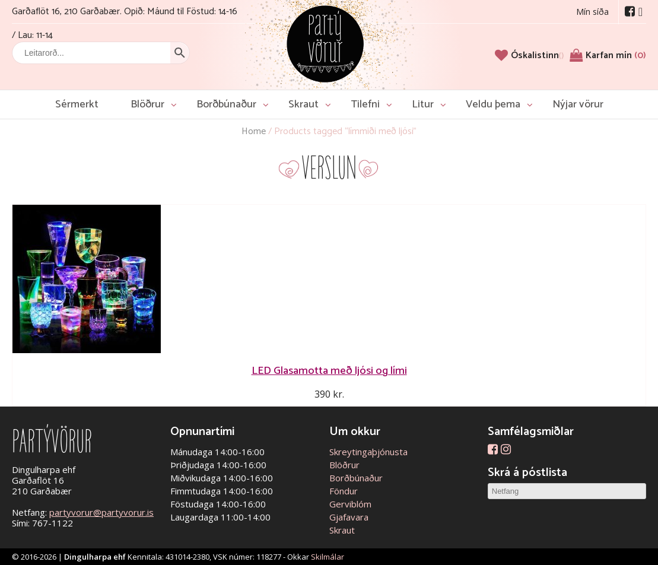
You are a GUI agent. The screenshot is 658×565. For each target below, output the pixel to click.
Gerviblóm (350, 504)
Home (253, 131)
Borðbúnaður (226, 104)
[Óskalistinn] (537, 55)
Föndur (343, 491)
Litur (423, 104)
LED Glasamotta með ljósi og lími (329, 370)
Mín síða (592, 11)
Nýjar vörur (577, 104)
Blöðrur (147, 104)
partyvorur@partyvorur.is (101, 512)
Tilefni (365, 104)
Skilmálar (327, 556)
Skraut (303, 104)
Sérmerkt (76, 104)
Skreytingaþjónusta (368, 452)
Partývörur (325, 43)
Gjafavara (348, 517)
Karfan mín (616, 55)
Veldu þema (493, 104)
